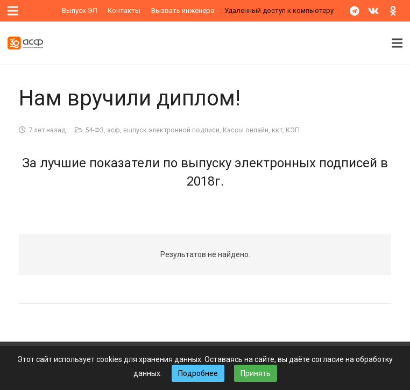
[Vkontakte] (373, 10)
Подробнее (198, 373)
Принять (256, 373)
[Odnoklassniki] (392, 10)
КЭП (293, 130)
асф (113, 130)
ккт (277, 130)
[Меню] (397, 43)
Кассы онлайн (245, 130)
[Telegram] (354, 10)
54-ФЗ (94, 130)
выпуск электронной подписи (171, 130)
